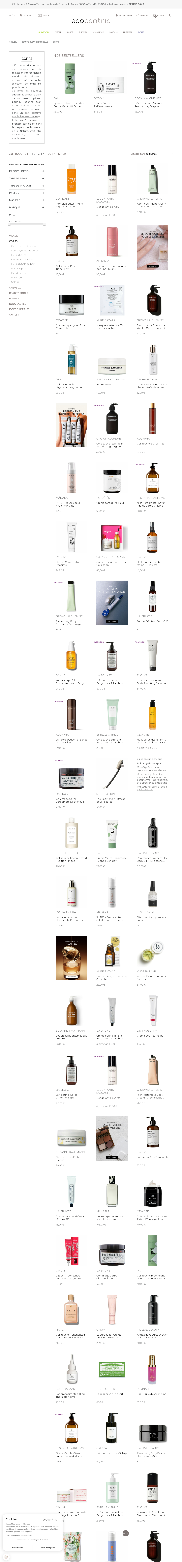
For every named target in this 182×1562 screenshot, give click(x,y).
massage (35, 120)
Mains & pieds (19, 268)
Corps (70, 32)
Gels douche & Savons (24, 246)
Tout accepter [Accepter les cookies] (48, 1548)
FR (10, 15)
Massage (16, 277)
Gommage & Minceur (24, 259)
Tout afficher (56, 154)
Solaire (15, 282)
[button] (6, 1557)
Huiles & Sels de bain (23, 264)
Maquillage (98, 32)
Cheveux (83, 32)
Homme (14, 298)
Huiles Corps (18, 255)
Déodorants (18, 273)
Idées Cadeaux (19, 309)
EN (14, 15)
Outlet (141, 32)
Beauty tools (18, 293)
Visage (58, 32)
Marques (127, 32)
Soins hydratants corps (25, 250)
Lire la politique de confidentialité (19, 1536)
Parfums (113, 32)
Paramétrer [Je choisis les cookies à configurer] (17, 1548)
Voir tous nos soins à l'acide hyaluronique (152, 788)
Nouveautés (43, 32)
